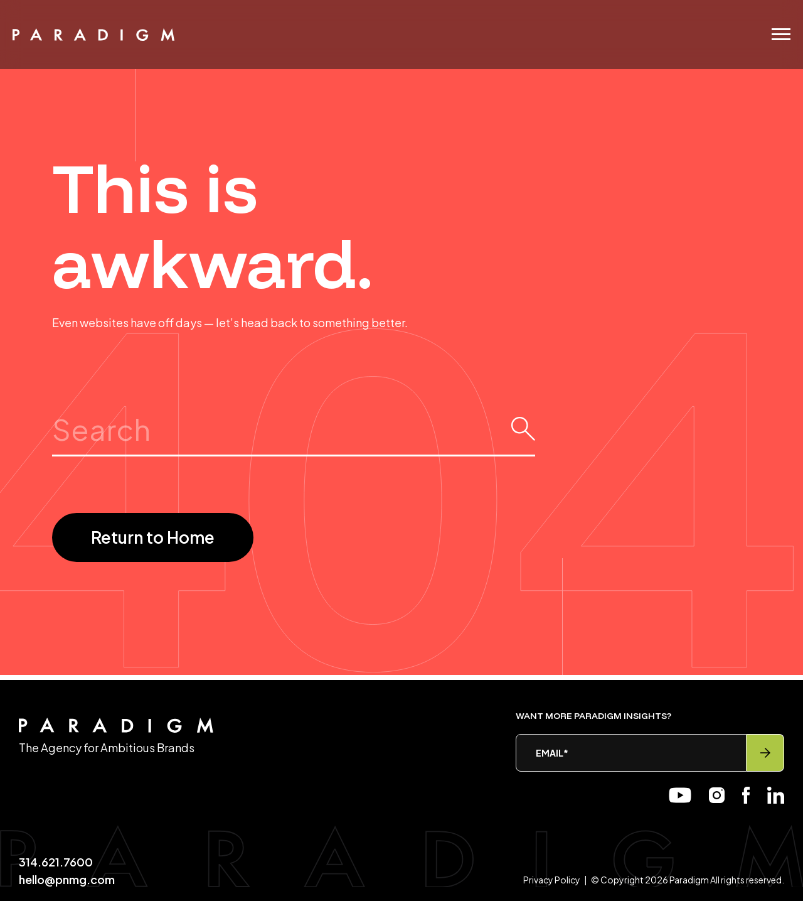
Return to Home (153, 537)
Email (552, 753)
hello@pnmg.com (67, 879)
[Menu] (781, 34)
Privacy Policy (551, 879)
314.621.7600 (56, 862)
